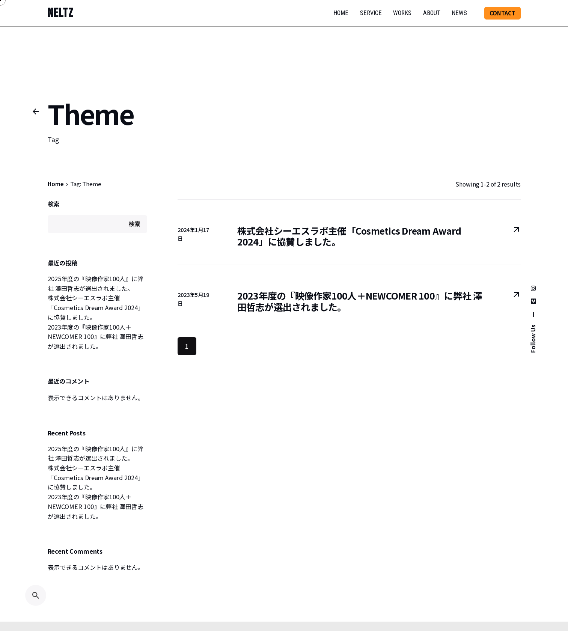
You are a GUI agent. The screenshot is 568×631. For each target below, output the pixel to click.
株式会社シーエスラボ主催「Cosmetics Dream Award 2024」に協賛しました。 (96, 307)
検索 (54, 203)
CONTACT (502, 13)
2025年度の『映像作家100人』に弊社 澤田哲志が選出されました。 (95, 283)
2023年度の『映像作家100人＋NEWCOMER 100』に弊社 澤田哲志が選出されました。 (95, 336)
